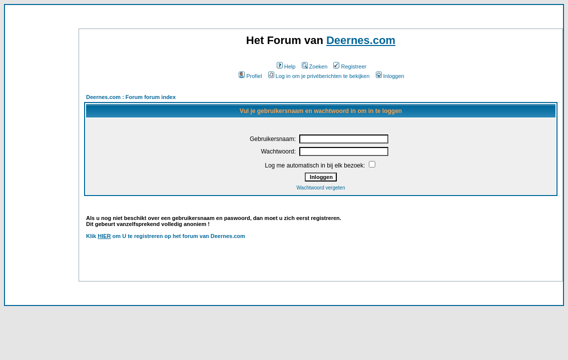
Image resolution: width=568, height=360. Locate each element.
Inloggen (390, 76)
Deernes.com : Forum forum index (131, 97)
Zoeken (315, 67)
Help (286, 67)
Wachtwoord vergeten (321, 187)
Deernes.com (360, 40)
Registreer (349, 67)
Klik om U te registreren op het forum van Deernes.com (165, 236)
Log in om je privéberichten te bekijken (319, 76)
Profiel (250, 76)
